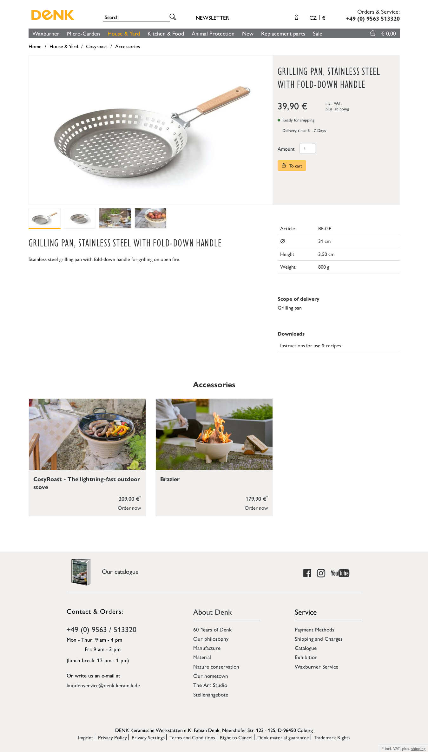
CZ (317, 17)
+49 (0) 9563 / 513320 (101, 629)
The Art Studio (210, 685)
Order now (129, 507)
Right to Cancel (236, 737)
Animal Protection (213, 33)
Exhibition (306, 657)
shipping (342, 109)
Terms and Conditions (192, 737)
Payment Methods (314, 629)
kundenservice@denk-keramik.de (103, 685)
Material (202, 657)
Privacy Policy (112, 737)
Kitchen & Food (166, 33)
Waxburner (45, 33)
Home (35, 46)
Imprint (85, 737)
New (248, 33)
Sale (317, 33)
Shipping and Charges (319, 638)
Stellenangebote (210, 694)
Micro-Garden (83, 33)
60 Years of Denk (212, 629)
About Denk (212, 611)
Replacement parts (283, 33)
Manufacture (207, 647)
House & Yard (124, 33)
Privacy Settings (148, 737)
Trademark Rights (332, 737)
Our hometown (210, 675)
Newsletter (212, 17)
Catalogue (306, 647)
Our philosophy (210, 638)
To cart (292, 165)
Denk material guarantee (283, 737)
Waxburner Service (316, 666)
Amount (286, 148)
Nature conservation (216, 666)
